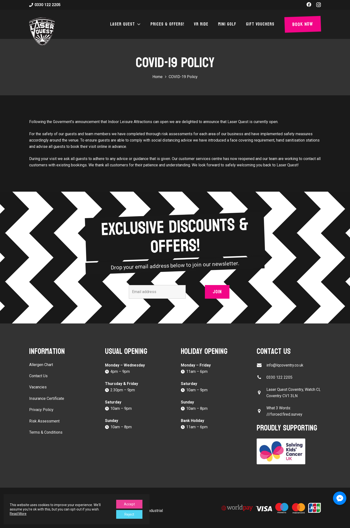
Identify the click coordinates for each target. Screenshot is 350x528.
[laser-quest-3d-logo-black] (42, 31)
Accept (129, 504)
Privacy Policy (41, 409)
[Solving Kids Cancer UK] (289, 451)
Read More (18, 514)
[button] (138, 24)
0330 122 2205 (279, 377)
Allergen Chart (41, 364)
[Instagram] (318, 5)
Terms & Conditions (45, 432)
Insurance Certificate (46, 398)
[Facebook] (308, 4)
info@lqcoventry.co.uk (284, 365)
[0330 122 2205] (261, 377)
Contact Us (38, 376)
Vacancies (38, 387)
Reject (129, 514)
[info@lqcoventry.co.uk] (261, 365)
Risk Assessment (44, 421)
